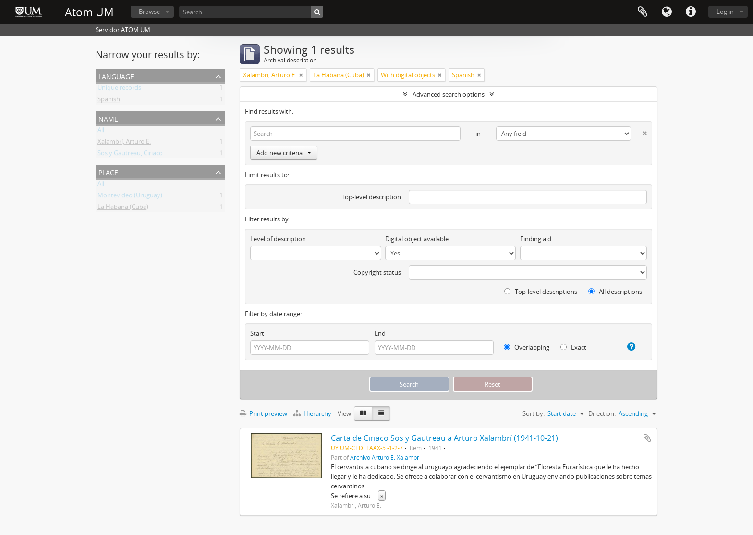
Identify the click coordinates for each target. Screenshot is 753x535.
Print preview (263, 413)
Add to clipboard (647, 438)
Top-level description (371, 197)
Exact (573, 347)
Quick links (691, 12)
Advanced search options (449, 94)
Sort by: (533, 413)
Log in (725, 11)
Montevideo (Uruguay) (129, 197)
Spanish (108, 101)
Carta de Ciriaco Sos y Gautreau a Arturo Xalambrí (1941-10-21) (444, 438)
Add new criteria (283, 152)
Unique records (119, 89)
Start (257, 333)
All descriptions (615, 291)
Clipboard (643, 12)
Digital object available (417, 238)
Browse (149, 11)
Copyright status (377, 272)
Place (108, 171)
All (100, 131)
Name (108, 117)
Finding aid (535, 238)
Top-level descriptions (540, 291)
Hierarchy (313, 413)
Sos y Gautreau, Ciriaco (130, 154)
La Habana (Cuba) (122, 208)
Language (667, 12)
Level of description (278, 238)
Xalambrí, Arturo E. (124, 143)
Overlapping (526, 347)
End (380, 333)
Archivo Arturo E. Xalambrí (385, 457)
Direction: (602, 413)
